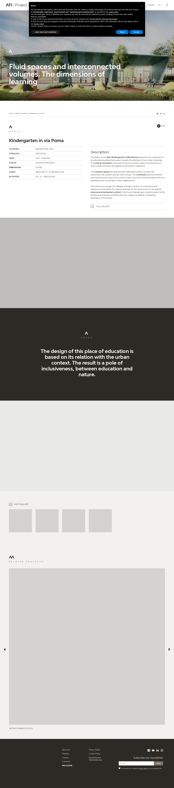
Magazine (67, 765)
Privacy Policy (94, 750)
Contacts (66, 761)
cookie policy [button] (113, 12)
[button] (167, 5)
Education (24, 113)
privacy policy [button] (39, 24)
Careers (65, 758)
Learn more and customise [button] (45, 32)
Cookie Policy (94, 754)
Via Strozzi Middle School (21, 728)
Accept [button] (136, 32)
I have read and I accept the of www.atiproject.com (140, 768)
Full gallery (103, 206)
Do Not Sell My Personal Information (103, 19)
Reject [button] (122, 32)
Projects (65, 754)
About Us (66, 750)
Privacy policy (143, 768)
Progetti (16, 113)
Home (11, 113)
